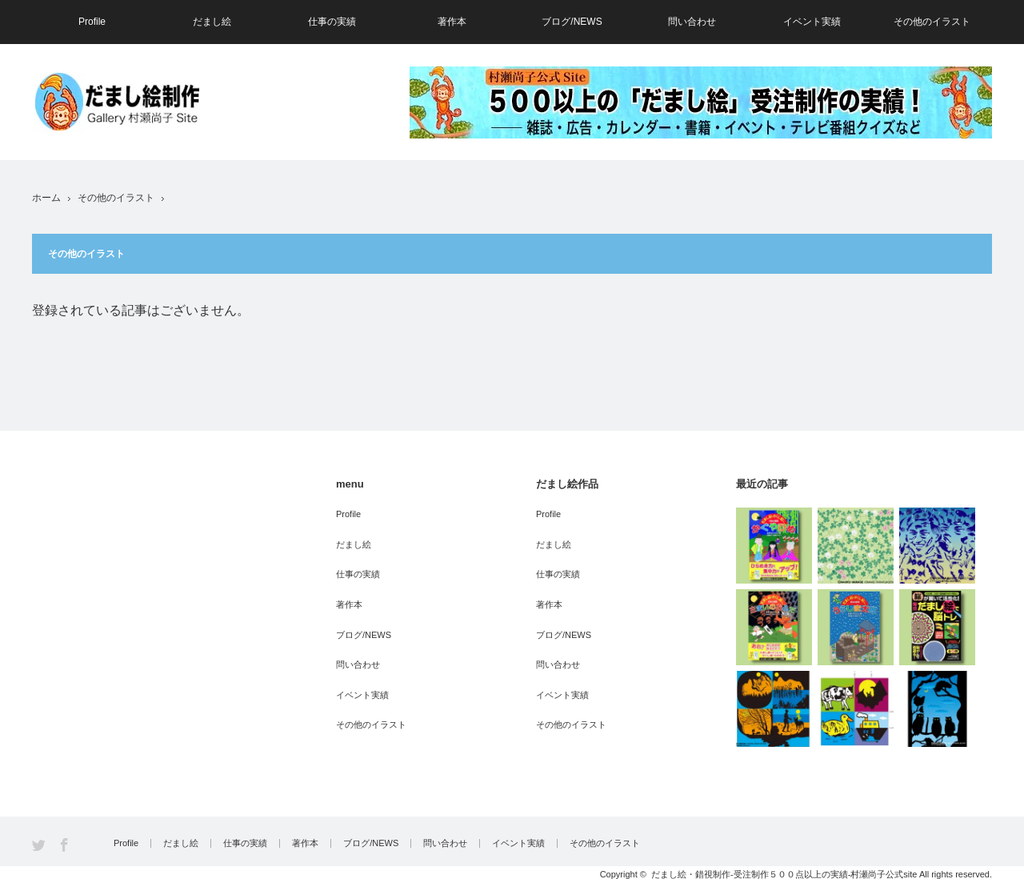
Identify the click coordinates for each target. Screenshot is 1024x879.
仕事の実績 (332, 21)
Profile (92, 21)
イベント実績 (812, 21)
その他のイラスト (932, 21)
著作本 (452, 21)
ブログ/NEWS (572, 21)
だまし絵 (212, 21)
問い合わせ (692, 21)
